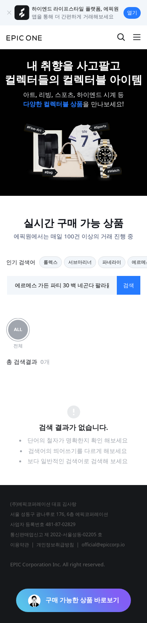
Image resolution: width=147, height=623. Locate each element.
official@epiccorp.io (103, 544)
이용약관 (19, 544)
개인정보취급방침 (55, 544)
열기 (132, 12)
